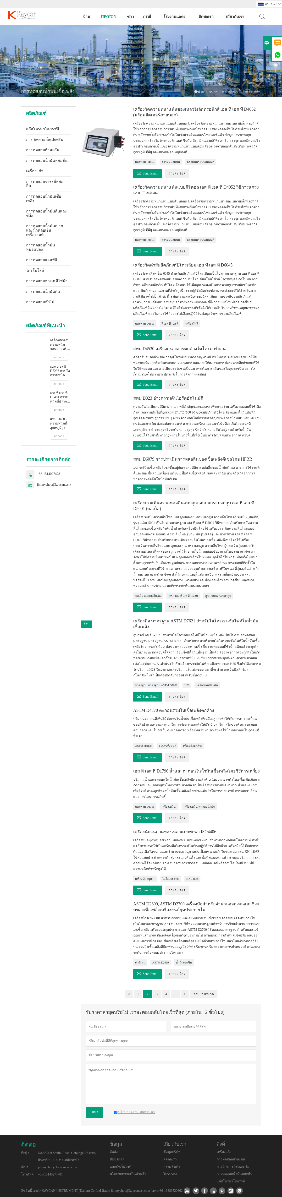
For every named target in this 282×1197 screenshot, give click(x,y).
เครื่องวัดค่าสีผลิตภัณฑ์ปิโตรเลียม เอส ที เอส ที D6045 (183, 265)
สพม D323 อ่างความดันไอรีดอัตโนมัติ (168, 398)
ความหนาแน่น (170, 162)
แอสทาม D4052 (145, 162)
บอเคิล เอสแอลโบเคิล (148, 596)
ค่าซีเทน (140, 962)
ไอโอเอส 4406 (170, 879)
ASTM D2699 (160, 962)
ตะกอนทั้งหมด (167, 746)
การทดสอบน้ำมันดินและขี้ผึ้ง (46, 213)
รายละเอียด (177, 173)
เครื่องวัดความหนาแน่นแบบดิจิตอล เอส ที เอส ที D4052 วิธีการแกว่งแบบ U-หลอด (196, 190)
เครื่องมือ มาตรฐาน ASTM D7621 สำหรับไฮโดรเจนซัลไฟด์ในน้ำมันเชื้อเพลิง (195, 624)
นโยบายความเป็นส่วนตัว (128, 1174)
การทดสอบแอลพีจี (41, 260)
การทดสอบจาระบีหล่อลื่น (44, 184)
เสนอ (94, 1112)
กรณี (147, 17)
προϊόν (108, 17)
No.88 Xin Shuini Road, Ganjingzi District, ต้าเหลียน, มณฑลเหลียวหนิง (67, 1156)
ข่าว (130, 17)
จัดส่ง (114, 1152)
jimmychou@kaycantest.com (56, 484)
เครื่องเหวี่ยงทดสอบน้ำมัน (199, 806)
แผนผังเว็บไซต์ (120, 1166)
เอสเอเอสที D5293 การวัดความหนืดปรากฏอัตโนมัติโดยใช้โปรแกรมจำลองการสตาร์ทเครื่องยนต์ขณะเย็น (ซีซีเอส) (60, 371)
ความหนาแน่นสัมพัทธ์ (200, 162)
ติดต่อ (28, 1145)
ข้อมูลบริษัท (171, 1152)
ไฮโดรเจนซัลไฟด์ (207, 685)
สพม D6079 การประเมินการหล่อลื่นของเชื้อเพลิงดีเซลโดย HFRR (192, 459)
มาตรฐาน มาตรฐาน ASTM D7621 (156, 685)
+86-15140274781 (49, 474)
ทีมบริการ (117, 1159)
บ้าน (86, 17)
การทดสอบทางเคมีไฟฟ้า (46, 281)
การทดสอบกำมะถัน (42, 150)
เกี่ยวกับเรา (235, 17)
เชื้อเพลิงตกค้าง (192, 746)
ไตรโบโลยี (35, 270)
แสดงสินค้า (171, 1166)
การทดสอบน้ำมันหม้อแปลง (40, 247)
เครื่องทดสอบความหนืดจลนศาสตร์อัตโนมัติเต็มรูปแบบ (59, 344)
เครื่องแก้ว (34, 171)
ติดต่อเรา (206, 17)
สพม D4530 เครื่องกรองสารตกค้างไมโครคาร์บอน (179, 348)
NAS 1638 (192, 879)
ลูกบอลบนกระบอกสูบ (218, 596)
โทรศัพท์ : (28, 1174)
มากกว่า (59, 357)
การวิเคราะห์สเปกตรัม (44, 139)
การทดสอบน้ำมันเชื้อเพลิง (43, 198)
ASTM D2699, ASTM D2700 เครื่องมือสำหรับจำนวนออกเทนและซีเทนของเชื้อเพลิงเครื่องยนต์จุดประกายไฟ (196, 907)
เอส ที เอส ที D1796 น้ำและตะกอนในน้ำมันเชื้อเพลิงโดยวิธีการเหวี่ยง (196, 771)
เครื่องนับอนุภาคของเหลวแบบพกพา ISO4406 (174, 831)
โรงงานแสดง (174, 17)
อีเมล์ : (25, 1167)
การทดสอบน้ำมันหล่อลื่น (46, 160)
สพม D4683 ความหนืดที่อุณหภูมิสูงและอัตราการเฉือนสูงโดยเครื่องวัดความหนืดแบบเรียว (60, 423)
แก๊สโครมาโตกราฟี (42, 129)
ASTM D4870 (143, 746)
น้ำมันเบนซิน (184, 962)
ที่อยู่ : (25, 1153)
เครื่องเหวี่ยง (169, 806)
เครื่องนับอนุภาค (145, 879)
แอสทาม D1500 (145, 323)
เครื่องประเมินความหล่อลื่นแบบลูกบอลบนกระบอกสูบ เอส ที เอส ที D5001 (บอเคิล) (193, 506)
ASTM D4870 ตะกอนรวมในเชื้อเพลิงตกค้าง (173, 710)
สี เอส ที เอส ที (169, 323)
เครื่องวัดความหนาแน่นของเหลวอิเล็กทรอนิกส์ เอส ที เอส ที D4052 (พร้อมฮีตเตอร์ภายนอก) (194, 112)
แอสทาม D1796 (145, 806)
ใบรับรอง (170, 1174)
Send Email (147, 172)
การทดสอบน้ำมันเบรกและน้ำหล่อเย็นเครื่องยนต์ (44, 230)
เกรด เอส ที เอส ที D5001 (183, 596)
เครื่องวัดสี (191, 323)
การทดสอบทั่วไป (40, 302)
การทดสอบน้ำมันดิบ (43, 291)
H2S (186, 685)
